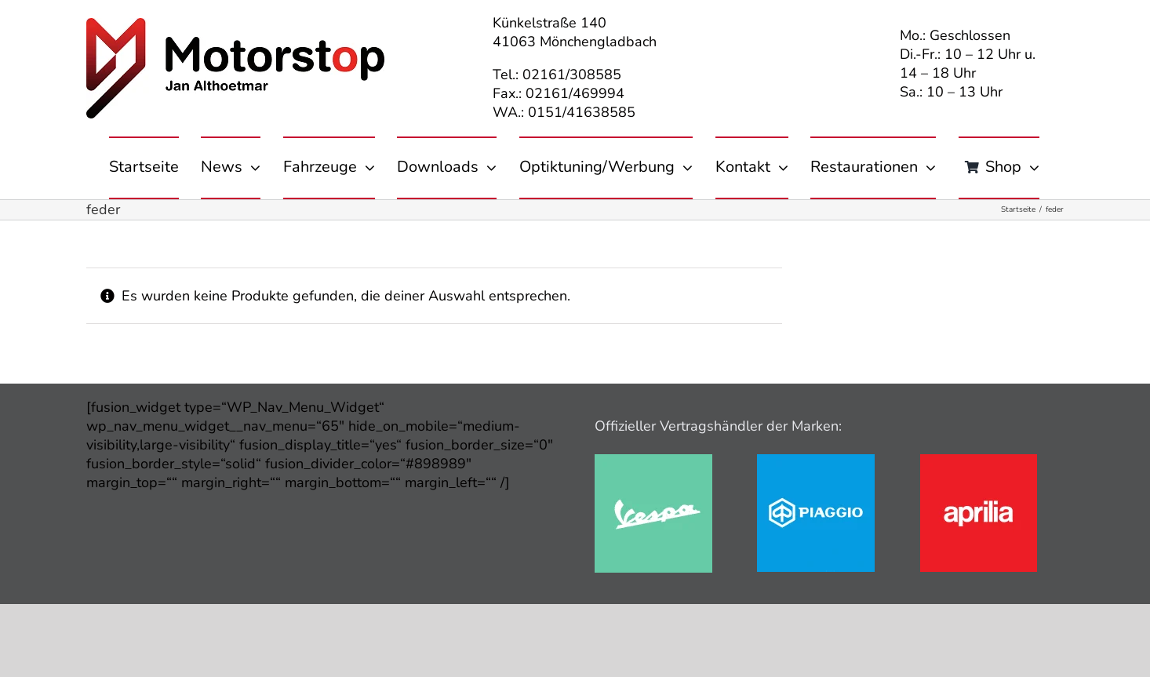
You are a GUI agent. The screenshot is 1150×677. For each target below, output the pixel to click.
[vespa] (653, 461)
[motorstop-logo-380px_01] (235, 25)
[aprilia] (978, 461)
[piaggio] (816, 461)
